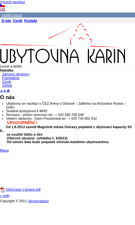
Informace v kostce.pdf (23, 189)
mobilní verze (12, 15)
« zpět (4, 196)
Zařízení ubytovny (15, 74)
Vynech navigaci (12, 2)
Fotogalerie (10, 78)
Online (7, 85)
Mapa (4, 150)
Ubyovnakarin (38, 201)
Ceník (6, 81)
